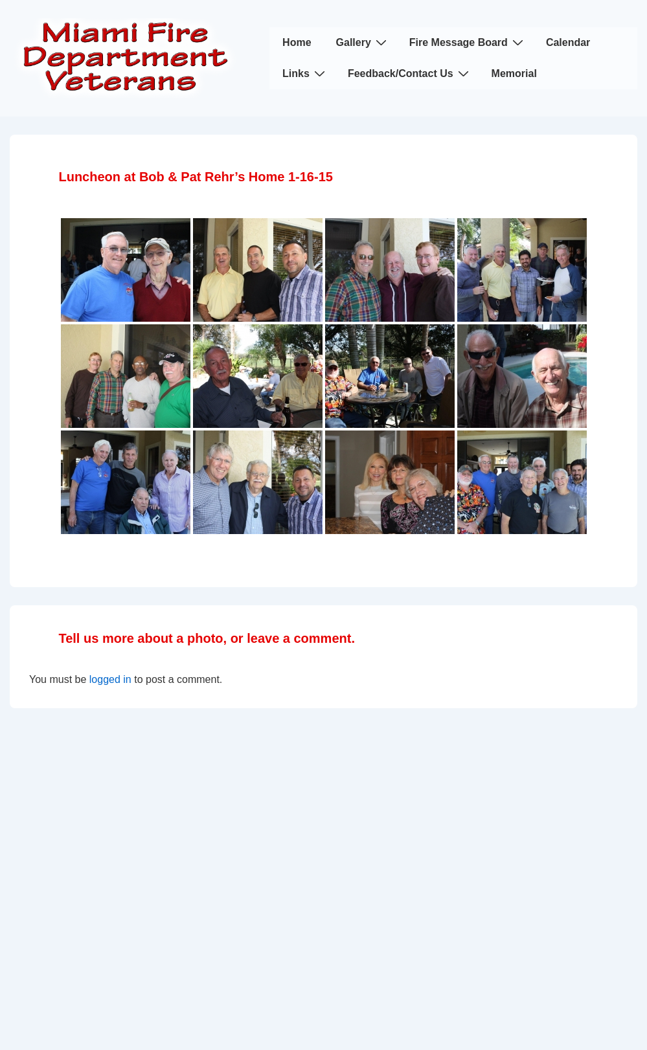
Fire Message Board (468, 42)
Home (296, 42)
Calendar (568, 42)
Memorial (514, 73)
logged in (110, 679)
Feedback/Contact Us (410, 73)
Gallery (363, 42)
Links (305, 73)
